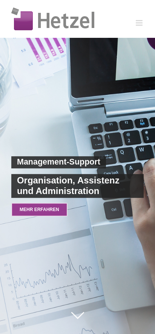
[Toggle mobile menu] (140, 23)
